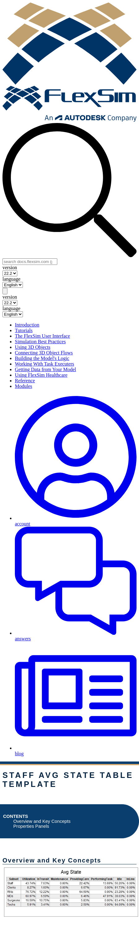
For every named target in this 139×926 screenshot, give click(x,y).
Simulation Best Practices (40, 341)
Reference (25, 380)
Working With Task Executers (44, 363)
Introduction (27, 324)
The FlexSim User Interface (42, 336)
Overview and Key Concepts (42, 821)
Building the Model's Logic (42, 358)
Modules (23, 386)
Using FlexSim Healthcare (41, 375)
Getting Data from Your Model (45, 369)
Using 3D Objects (32, 347)
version (9, 267)
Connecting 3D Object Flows (44, 352)
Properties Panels (31, 826)
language (11, 279)
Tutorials (24, 330)
